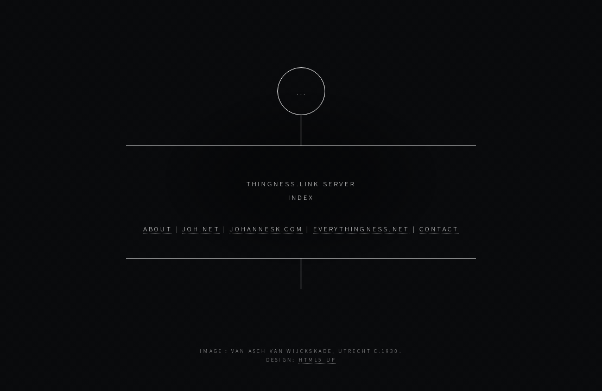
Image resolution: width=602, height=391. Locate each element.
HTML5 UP (318, 360)
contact (439, 228)
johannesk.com (266, 228)
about (157, 228)
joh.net (200, 228)
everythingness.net (361, 228)
